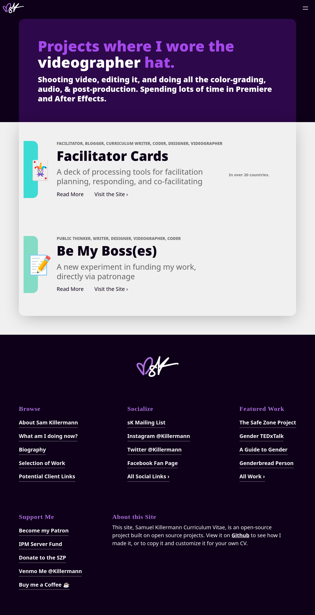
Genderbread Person (267, 463)
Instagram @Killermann (158, 436)
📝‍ (40, 264)
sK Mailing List (146, 422)
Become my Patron (44, 530)
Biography (32, 449)
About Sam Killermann (48, 422)
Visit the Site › (111, 194)
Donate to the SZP (42, 557)
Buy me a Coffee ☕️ (44, 584)
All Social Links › (148, 476)
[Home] (13, 8)
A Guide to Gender (264, 449)
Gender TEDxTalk (262, 436)
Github (240, 535)
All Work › (252, 476)
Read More (70, 194)
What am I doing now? (48, 436)
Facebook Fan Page (152, 463)
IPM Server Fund (40, 544)
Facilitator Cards (112, 156)
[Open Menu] (305, 8)
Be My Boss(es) (107, 251)
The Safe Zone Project (268, 422)
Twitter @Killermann (154, 449)
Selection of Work (42, 463)
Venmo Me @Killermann (50, 571)
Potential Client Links (47, 476)
